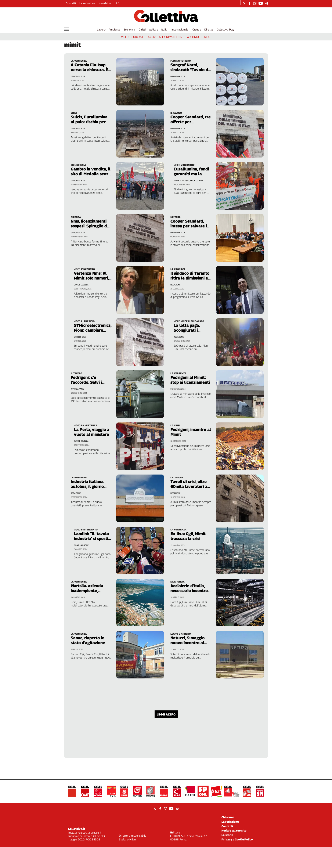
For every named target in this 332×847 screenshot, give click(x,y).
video (125, 37)
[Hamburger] (66, 29)
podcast (137, 37)
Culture (196, 29)
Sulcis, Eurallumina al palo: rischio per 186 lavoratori (89, 122)
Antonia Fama (77, 389)
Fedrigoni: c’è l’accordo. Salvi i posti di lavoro (86, 382)
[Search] (117, 4)
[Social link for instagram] (254, 3)
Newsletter (105, 3)
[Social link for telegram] (266, 3)
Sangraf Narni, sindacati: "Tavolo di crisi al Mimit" (189, 69)
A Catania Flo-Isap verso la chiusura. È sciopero (89, 69)
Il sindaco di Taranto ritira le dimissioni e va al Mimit (189, 278)
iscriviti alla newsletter (165, 37)
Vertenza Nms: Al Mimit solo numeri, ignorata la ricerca (91, 278)
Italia (164, 29)
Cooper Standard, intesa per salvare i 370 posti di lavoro (188, 226)
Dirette (208, 29)
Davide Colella (81, 285)
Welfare (153, 29)
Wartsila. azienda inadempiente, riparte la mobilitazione (87, 593)
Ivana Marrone (81, 545)
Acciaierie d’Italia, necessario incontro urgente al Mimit (189, 590)
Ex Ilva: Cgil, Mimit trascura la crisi (188, 536)
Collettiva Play (225, 29)
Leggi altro (166, 714)
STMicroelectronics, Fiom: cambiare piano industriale (92, 330)
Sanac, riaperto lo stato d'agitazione (88, 640)
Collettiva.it (76, 828)
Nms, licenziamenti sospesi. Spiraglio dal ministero (91, 226)
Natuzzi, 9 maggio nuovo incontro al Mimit (187, 642)
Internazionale (180, 29)
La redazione (87, 3)
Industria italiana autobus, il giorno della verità (87, 486)
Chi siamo (227, 817)
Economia (129, 29)
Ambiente (114, 29)
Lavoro (101, 29)
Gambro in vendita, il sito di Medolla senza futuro (91, 174)
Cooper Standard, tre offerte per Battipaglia (190, 122)
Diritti (142, 29)
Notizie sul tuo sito (233, 830)
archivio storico (198, 37)
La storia (227, 835)
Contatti (71, 3)
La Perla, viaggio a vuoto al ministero (91, 432)
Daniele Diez (80, 337)
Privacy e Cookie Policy (237, 839)
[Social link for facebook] (249, 3)
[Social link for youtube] (261, 3)
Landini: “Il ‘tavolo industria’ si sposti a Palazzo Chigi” (93, 538)
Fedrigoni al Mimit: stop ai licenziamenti (190, 380)
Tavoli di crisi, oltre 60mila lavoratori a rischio (188, 486)
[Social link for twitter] (244, 3)
